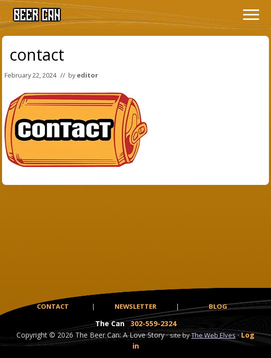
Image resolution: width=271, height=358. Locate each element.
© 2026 (61, 335)
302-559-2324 (153, 323)
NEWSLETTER (135, 306)
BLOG (218, 306)
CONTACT (53, 306)
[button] (251, 14)
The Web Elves (213, 335)
